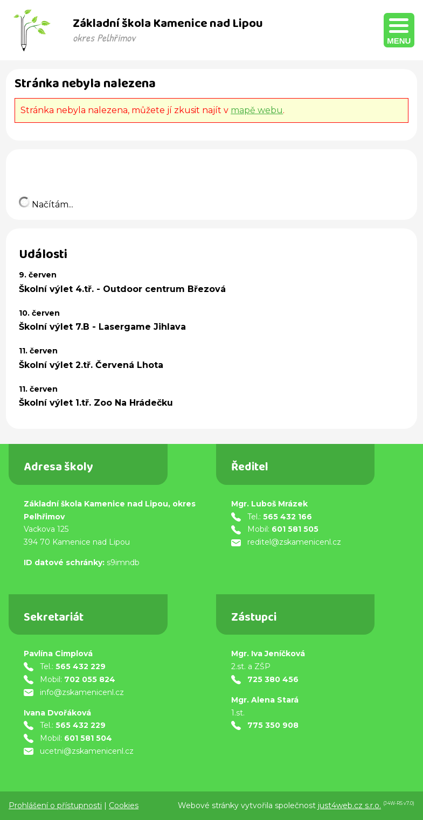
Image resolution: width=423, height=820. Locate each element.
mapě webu (257, 110)
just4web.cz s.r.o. (349, 805)
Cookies (123, 805)
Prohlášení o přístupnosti (55, 805)
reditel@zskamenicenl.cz (294, 542)
